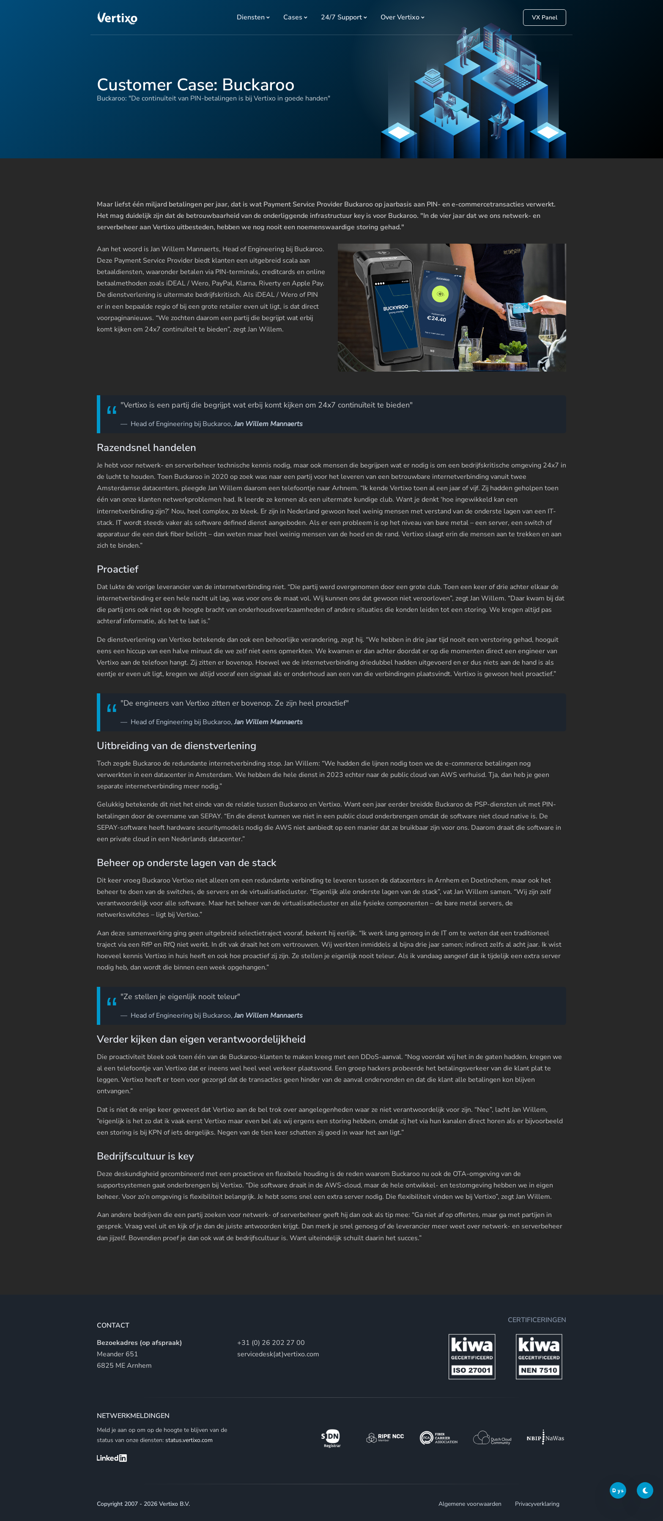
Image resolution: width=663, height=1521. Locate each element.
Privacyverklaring (537, 1504)
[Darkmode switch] (645, 1490)
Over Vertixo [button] (400, 17)
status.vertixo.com (189, 1440)
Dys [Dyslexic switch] (618, 1490)
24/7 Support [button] (341, 17)
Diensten (251, 17)
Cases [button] (292, 17)
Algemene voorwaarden (469, 1504)
